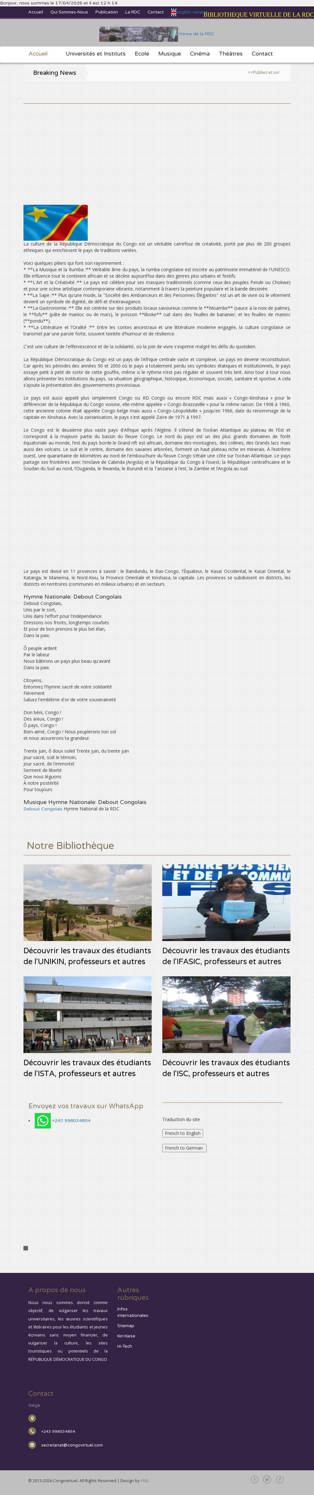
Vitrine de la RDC (156, 34)
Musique (169, 54)
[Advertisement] (156, 149)
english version (189, 12)
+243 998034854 (71, 1120)
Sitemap (125, 1325)
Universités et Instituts (96, 54)
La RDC (132, 12)
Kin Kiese (126, 1336)
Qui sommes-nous (69, 12)
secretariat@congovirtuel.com (72, 1445)
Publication (106, 12)
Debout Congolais (42, 809)
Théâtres (231, 54)
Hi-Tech (124, 1346)
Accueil (35, 12)
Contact (156, 12)
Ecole (142, 54)
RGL (145, 1480)
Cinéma (200, 54)
